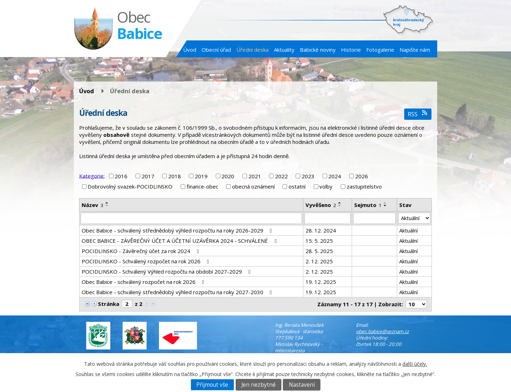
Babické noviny (318, 49)
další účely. (414, 363)
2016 (121, 176)
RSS (418, 114)
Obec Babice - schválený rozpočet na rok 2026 (144, 281)
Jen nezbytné (258, 384)
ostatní (297, 186)
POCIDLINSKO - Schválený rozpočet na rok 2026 (146, 261)
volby (326, 186)
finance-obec (202, 186)
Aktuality (284, 49)
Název (92, 204)
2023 (308, 176)
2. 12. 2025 (319, 261)
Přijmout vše (212, 384)
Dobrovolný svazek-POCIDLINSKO (130, 186)
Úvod (189, 49)
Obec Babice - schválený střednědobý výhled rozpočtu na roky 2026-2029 (178, 230)
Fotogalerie (380, 49)
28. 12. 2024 (321, 230)
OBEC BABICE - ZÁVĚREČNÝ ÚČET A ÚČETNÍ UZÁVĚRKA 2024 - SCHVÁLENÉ (180, 240)
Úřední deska (252, 49)
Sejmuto (367, 204)
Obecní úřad (216, 49)
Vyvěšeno (321, 204)
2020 (227, 176)
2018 (174, 176)
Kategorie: (92, 175)
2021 (254, 176)
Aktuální (408, 230)
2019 (201, 176)
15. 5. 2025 (319, 240)
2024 (334, 176)
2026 (361, 176)
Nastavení (302, 384)
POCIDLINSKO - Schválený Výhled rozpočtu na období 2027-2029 (167, 271)
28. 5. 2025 (319, 250)
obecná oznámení (253, 186)
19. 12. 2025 (321, 281)
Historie (351, 49)
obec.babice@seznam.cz (382, 331)
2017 (148, 176)
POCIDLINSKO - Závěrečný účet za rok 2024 (141, 250)
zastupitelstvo (364, 186)
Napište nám (415, 49)
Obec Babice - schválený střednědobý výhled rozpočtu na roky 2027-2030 (178, 292)
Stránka (108, 303)
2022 (281, 176)
